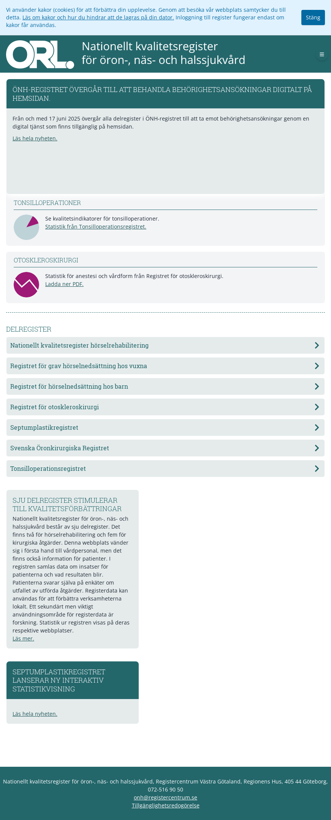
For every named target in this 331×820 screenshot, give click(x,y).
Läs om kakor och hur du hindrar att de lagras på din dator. (98, 17)
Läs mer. (23, 638)
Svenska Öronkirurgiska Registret (165, 448)
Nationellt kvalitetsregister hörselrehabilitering (165, 345)
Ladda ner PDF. (64, 284)
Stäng (313, 17)
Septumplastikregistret (165, 427)
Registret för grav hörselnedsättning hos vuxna (165, 366)
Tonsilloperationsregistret (165, 468)
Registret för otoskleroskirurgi (165, 407)
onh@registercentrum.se (165, 797)
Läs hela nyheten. (35, 138)
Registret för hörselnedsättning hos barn (165, 386)
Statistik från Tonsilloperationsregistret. (95, 226)
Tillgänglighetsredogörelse (166, 805)
